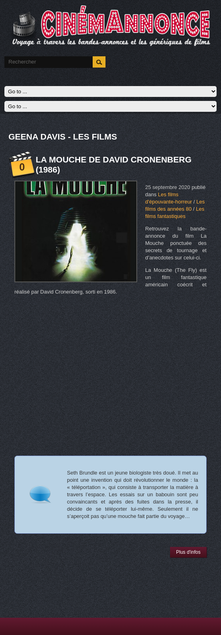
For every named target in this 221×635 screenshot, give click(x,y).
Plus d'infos (188, 552)
